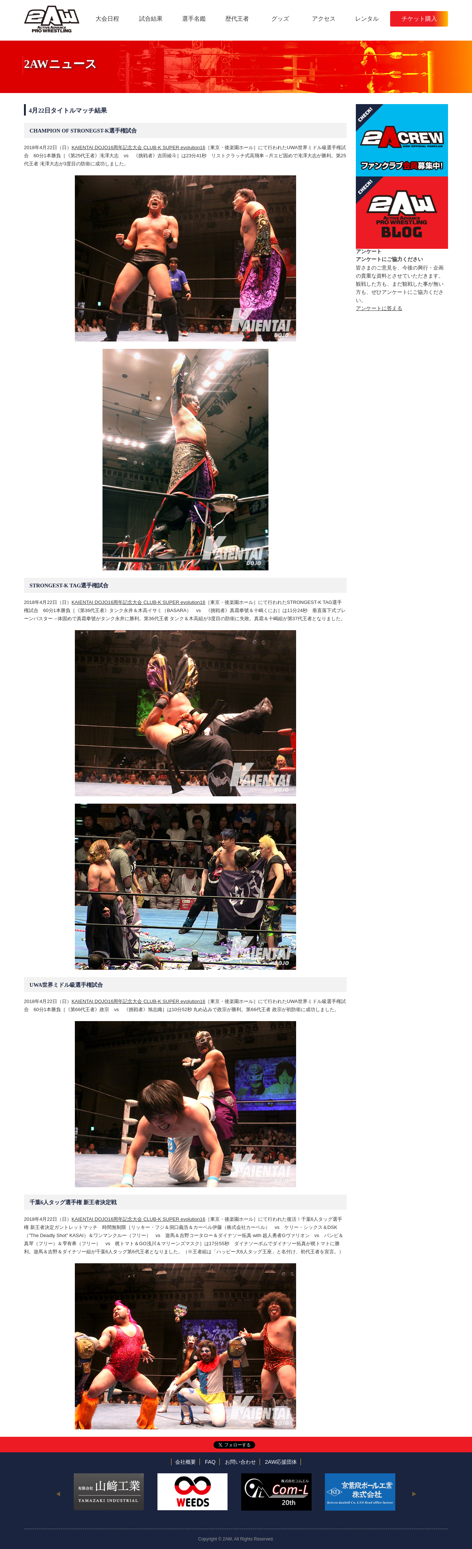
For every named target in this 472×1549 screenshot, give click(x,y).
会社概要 (185, 1462)
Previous (58, 1493)
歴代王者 (237, 19)
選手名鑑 (194, 19)
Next (414, 1493)
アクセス (324, 19)
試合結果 (151, 19)
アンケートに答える (379, 308)
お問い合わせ (240, 1462)
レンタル (367, 19)
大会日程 (107, 19)
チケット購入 (419, 19)
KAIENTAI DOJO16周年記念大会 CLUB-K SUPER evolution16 (138, 147)
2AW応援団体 (281, 1462)
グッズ (280, 19)
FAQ (210, 1462)
